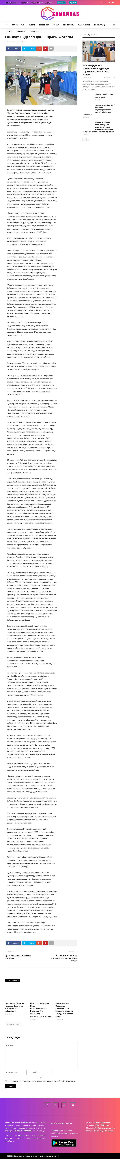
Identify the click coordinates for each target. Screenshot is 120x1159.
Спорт (10, 31)
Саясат (32, 25)
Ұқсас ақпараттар (12, 980)
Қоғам (56, 25)
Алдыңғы (10, 1024)
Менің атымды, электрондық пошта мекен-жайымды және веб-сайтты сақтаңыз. (40, 1081)
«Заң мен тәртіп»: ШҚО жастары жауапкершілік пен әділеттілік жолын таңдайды (98, 109)
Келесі (18, 1024)
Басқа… (33, 31)
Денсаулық (99, 25)
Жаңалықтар (18, 25)
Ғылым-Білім (84, 25)
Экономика (68, 25)
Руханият (21, 31)
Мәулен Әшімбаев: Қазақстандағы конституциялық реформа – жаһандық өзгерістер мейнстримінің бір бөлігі (98, 126)
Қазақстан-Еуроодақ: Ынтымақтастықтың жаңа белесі (64, 958)
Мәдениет (44, 25)
